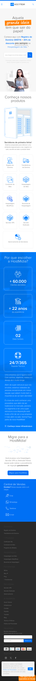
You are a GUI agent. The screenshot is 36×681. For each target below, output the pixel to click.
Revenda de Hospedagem (11, 562)
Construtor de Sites (9, 545)
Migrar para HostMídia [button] (18, 473)
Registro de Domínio (10, 530)
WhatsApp (11, 502)
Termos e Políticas (9, 620)
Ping (5, 576)
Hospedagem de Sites (10, 556)
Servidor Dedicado (9, 591)
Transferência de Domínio (11, 533)
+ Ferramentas (8, 579)
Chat (9, 495)
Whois (5, 570)
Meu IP (6, 573)
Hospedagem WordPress (11, 559)
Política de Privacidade (10, 623)
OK (30, 669)
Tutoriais (6, 614)
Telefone (11, 508)
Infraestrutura (7, 605)
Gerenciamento (8, 594)
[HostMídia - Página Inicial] (18, 4)
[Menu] (1, 4)
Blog (5, 617)
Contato (6, 608)
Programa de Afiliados (10, 548)
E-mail (10, 514)
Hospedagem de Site (17, 47)
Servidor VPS (7, 588)
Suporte (6, 611)
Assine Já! (28, 640)
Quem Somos (8, 602)
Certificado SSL (8, 542)
